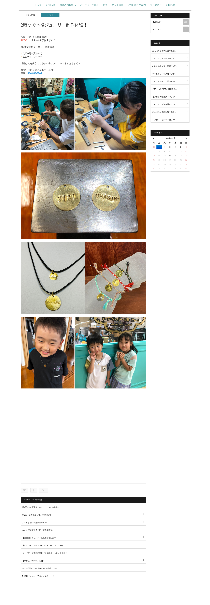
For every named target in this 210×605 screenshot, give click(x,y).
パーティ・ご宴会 (89, 5)
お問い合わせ (122, 601)
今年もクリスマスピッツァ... (164, 74)
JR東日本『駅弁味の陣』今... (164, 120)
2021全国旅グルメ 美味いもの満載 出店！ (40, 568)
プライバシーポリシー (102, 601)
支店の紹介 (156, 5)
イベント (50, 15)
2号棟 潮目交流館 (137, 5)
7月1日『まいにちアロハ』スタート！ (38, 576)
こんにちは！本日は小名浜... (164, 51)
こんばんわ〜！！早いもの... (164, 81)
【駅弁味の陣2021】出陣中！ (34, 561)
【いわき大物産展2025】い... (164, 97)
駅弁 (105, 5)
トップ (38, 5)
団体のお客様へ (68, 5)
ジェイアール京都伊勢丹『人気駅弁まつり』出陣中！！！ (46, 553)
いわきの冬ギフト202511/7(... (164, 66)
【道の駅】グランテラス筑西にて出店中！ (40, 538)
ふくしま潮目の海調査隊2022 (34, 522)
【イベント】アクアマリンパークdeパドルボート (43, 545)
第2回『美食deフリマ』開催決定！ (37, 515)
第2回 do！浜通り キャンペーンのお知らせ (41, 507)
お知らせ (50, 5)
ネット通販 (117, 5)
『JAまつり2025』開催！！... (164, 89)
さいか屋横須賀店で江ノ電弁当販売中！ (39, 530)
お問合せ (170, 5)
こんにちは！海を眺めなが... (164, 104)
